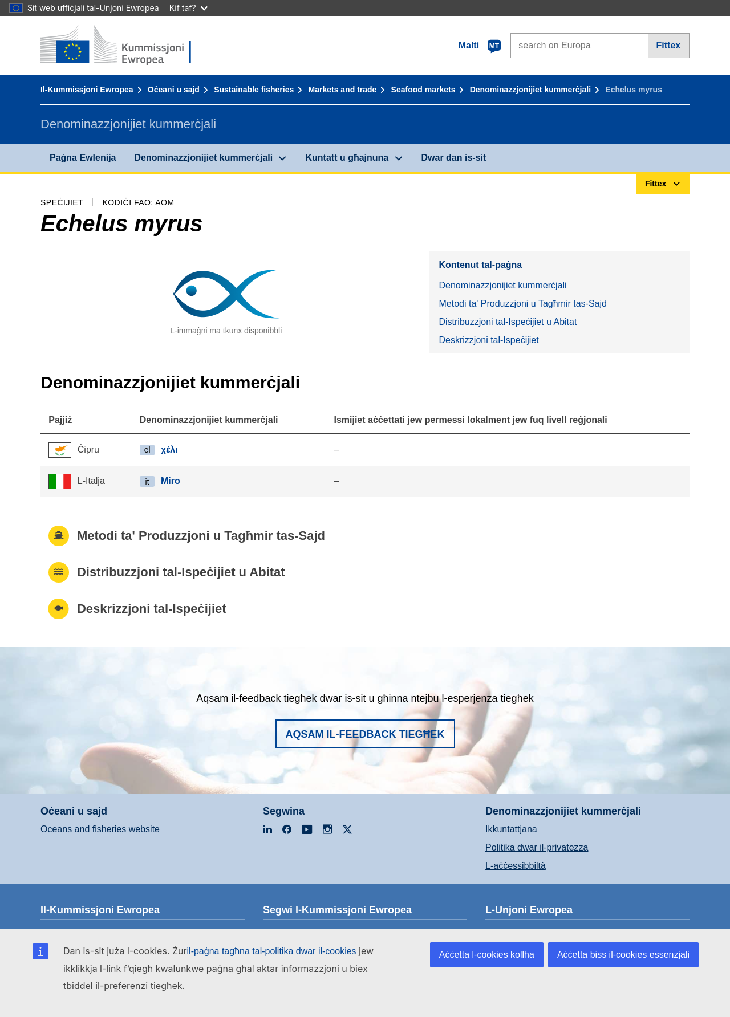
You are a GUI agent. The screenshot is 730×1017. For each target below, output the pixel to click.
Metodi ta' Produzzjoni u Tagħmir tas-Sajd (522, 303)
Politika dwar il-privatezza (537, 847)
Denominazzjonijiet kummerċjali (530, 89)
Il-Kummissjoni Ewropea (86, 89)
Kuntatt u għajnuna (346, 157)
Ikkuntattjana (511, 829)
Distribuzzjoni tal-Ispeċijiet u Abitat (508, 322)
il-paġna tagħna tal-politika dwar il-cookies (271, 951)
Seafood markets (423, 89)
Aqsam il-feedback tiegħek (365, 734)
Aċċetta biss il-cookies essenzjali (623, 954)
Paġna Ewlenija (83, 157)
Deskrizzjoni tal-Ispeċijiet (488, 340)
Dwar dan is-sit (453, 157)
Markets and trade (343, 89)
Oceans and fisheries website (100, 829)
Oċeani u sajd (174, 89)
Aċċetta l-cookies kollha (486, 954)
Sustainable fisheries (254, 89)
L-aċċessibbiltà (515, 865)
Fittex (668, 45)
